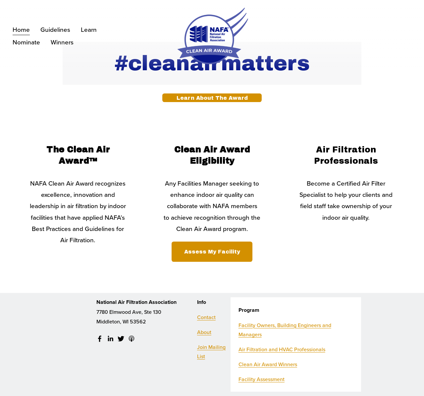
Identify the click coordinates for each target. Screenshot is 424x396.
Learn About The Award (212, 98)
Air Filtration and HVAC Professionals (281, 349)
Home (21, 29)
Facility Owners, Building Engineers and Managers (284, 329)
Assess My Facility (212, 252)
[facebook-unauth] (99, 338)
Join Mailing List (211, 351)
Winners (62, 41)
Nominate (26, 41)
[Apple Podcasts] (131, 338)
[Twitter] (121, 338)
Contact (206, 317)
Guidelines (55, 29)
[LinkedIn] (110, 338)
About (204, 332)
